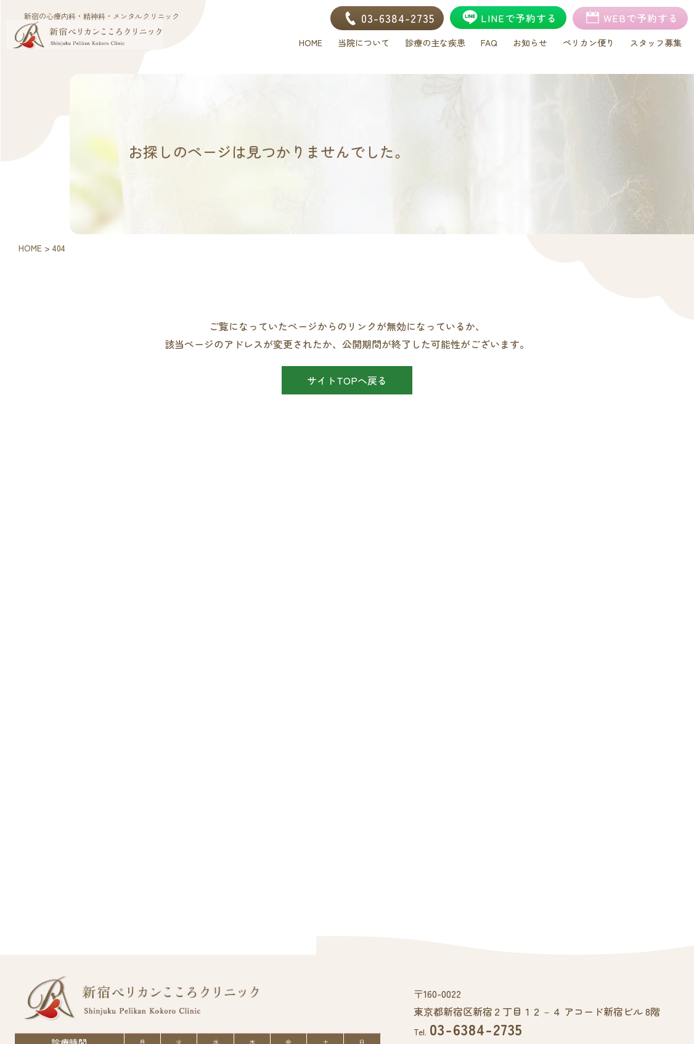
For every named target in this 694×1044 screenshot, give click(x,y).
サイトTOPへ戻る (347, 380)
